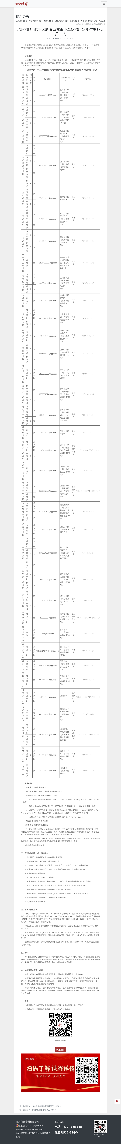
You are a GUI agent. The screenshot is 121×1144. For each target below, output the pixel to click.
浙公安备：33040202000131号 (31, 1126)
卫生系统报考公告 (61, 21)
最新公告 (102, 21)
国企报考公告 (74, 21)
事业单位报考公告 (35, 21)
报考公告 (93, 24)
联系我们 (59, 1121)
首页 (87, 24)
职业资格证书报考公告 (89, 21)
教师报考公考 (48, 21)
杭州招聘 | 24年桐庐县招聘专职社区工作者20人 (42, 1106)
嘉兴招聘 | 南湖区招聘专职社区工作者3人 (39, 1110)
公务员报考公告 (21, 21)
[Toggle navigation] (104, 3)
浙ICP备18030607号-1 (34, 1129)
